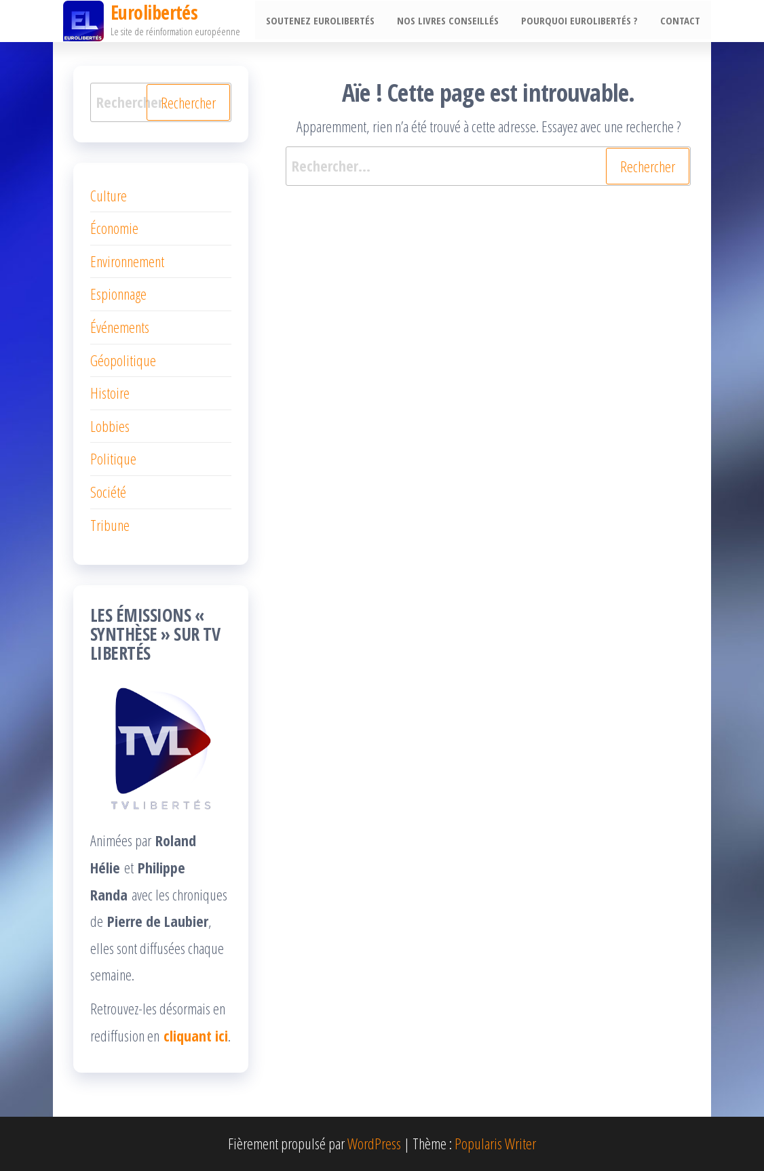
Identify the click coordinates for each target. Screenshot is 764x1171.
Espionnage (118, 293)
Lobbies (110, 426)
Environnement (127, 261)
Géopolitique (123, 360)
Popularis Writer (495, 1143)
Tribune (110, 525)
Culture (108, 195)
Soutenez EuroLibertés (327, 21)
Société (108, 491)
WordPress (374, 1143)
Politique (113, 458)
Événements (119, 327)
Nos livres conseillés (452, 21)
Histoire (110, 392)
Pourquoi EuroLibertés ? (582, 21)
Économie (114, 228)
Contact (681, 21)
